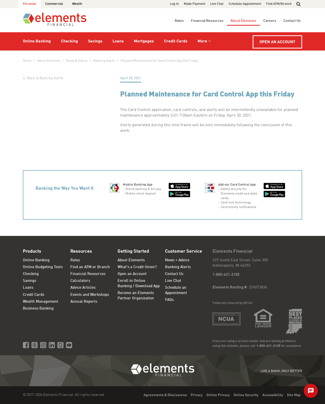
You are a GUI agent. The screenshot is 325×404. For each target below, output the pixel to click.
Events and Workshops (89, 295)
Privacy (197, 395)
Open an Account (277, 42)
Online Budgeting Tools (43, 267)
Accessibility (272, 395)
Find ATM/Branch (278, 4)
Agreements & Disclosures (165, 395)
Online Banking (37, 41)
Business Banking (38, 309)
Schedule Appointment (245, 4)
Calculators (80, 281)
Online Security (246, 395)
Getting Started (133, 251)
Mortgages (144, 41)
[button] (298, 4)
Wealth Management (40, 302)
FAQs (169, 300)
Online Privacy (218, 395)
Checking (69, 41)
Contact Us (292, 21)
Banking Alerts (104, 60)
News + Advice (177, 260)
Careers (269, 21)
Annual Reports (83, 302)
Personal (29, 4)
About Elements (243, 21)
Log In (174, 4)
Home (27, 60)
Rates (179, 21)
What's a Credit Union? (137, 267)
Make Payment (194, 4)
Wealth (77, 4)
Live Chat (216, 4)
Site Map (294, 395)
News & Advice (77, 60)
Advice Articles (82, 288)
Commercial (54, 4)
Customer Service (183, 251)
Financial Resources (207, 21)
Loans (118, 41)
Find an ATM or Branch (90, 267)
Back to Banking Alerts (45, 78)
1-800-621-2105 (226, 275)
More (202, 41)
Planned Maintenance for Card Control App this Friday (159, 60)
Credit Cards (175, 41)
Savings (95, 41)
